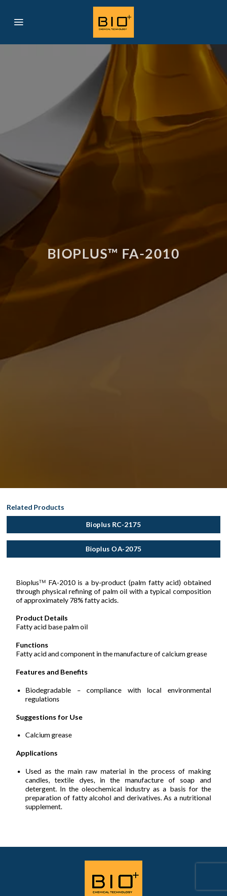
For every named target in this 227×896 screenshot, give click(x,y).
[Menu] (18, 22)
